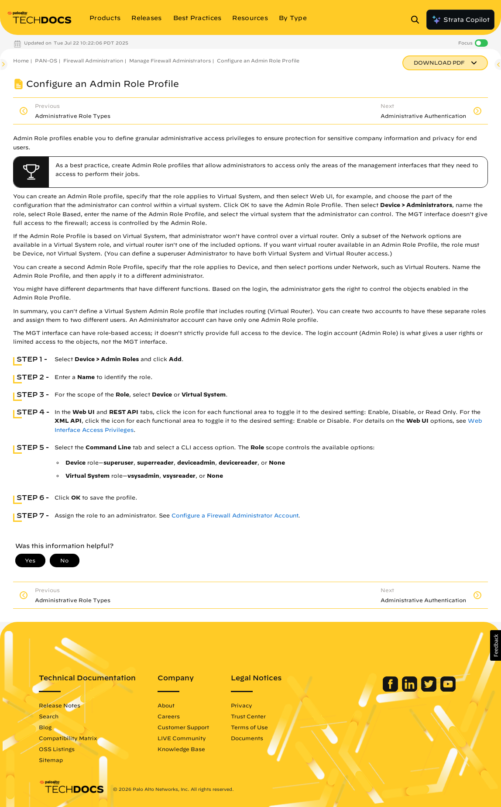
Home (21, 60)
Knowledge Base (181, 749)
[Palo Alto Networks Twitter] (429, 689)
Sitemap (51, 760)
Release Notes (59, 705)
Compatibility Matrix (68, 738)
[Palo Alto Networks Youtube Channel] (448, 689)
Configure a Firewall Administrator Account (235, 515)
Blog (45, 727)
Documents (247, 738)
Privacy (241, 705)
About (166, 705)
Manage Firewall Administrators (170, 60)
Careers (169, 716)
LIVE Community (182, 738)
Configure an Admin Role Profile (258, 60)
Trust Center (248, 716)
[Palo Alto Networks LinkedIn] (410, 689)
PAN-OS (46, 60)
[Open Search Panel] (417, 20)
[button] (495, 645)
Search (48, 716)
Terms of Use (249, 727)
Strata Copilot (460, 19)
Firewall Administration (93, 60)
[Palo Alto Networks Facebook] (391, 689)
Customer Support (183, 727)
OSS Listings (57, 749)
